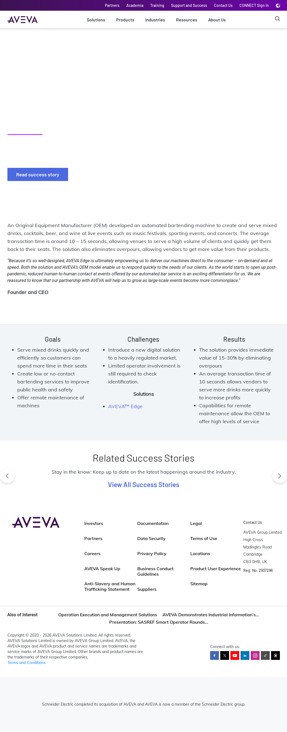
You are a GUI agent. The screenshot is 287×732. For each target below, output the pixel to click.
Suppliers (147, 589)
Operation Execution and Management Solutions (107, 614)
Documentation (153, 523)
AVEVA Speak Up (102, 568)
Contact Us (223, 5)
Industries (155, 19)
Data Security (151, 538)
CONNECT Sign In (254, 5)
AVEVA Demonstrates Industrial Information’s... (211, 614)
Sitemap (199, 583)
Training (157, 5)
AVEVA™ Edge (125, 406)
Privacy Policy (151, 553)
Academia (134, 5)
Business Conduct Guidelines (155, 571)
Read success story (37, 174)
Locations (200, 553)
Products (125, 19)
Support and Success (189, 5)
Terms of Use (203, 538)
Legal (196, 523)
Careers (92, 553)
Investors (93, 523)
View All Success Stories (143, 484)
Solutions (96, 19)
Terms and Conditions (26, 662)
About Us (217, 19)
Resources (186, 19)
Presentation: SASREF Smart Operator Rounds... (158, 622)
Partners (112, 5)
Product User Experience (215, 568)
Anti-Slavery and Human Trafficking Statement (109, 586)
